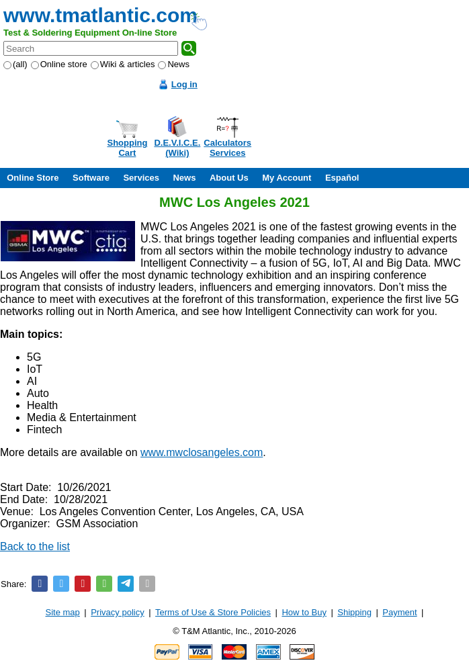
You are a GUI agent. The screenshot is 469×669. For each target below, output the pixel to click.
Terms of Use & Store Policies (213, 612)
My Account (286, 178)
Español (342, 178)
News (173, 64)
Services (141, 178)
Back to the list (35, 546)
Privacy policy (117, 612)
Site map (63, 612)
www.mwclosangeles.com (201, 452)
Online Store (32, 178)
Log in (184, 84)
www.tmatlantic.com (100, 15)
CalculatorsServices (227, 148)
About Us (229, 178)
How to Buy (304, 612)
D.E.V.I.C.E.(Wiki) (177, 148)
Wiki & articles (123, 64)
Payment (399, 612)
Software (91, 178)
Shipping (354, 612)
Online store (59, 64)
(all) (15, 64)
